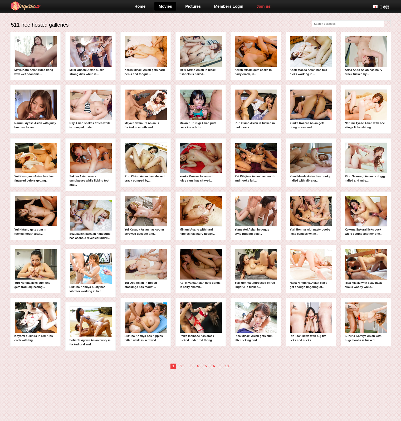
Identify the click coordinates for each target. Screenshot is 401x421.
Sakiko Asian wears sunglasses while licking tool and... (91, 164)
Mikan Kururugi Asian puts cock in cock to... (201, 109)
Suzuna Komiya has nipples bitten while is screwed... (146, 322)
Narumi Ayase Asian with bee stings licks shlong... (366, 109)
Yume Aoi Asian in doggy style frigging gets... (256, 215)
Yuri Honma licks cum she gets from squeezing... (35, 268)
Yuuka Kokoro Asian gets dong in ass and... (311, 109)
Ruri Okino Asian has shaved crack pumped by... (146, 162)
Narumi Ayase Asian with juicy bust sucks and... (35, 109)
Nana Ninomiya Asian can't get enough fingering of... (311, 268)
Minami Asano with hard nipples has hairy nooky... (201, 215)
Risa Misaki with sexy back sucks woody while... (366, 268)
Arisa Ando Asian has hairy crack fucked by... (366, 56)
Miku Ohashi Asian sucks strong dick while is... (91, 56)
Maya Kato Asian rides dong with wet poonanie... (35, 56)
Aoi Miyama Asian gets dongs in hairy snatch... (201, 268)
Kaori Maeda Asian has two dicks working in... (311, 56)
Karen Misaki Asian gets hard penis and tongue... (146, 56)
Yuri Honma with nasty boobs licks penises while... (311, 215)
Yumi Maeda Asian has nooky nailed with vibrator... (311, 162)
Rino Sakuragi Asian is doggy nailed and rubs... (366, 162)
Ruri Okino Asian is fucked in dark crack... (256, 109)
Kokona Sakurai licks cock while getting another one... (366, 215)
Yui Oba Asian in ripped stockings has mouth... (146, 268)
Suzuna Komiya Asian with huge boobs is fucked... (366, 322)
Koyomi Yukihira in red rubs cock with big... (35, 322)
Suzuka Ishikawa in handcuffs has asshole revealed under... (91, 219)
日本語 (384, 7)
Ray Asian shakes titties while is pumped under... (91, 109)
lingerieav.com (46, 6)
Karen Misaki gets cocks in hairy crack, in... (256, 56)
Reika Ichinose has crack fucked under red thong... (201, 322)
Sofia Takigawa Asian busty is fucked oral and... (91, 326)
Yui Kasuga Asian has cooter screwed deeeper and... (146, 215)
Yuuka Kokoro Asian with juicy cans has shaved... (201, 162)
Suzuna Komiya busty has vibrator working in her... (91, 273)
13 (227, 366)
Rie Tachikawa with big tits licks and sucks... (311, 322)
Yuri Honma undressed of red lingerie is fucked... (256, 268)
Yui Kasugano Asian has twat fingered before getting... (35, 162)
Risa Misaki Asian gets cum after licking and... (256, 322)
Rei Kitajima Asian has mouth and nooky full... (256, 162)
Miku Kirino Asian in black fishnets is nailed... (201, 56)
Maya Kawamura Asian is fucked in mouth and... (146, 109)
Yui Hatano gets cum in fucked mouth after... (35, 215)
